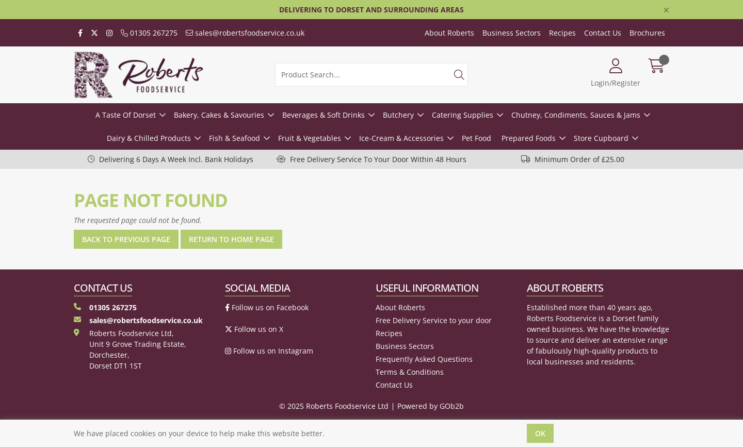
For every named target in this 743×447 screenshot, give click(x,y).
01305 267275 (149, 33)
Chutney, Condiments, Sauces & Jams (575, 115)
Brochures (647, 33)
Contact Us (602, 33)
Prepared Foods (529, 138)
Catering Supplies (462, 115)
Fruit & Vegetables (309, 138)
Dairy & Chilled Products (149, 138)
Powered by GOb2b (430, 406)
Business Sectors (511, 33)
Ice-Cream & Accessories (401, 138)
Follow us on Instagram (269, 351)
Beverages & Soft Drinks (323, 115)
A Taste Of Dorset (125, 115)
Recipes (562, 33)
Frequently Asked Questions (424, 359)
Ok (540, 433)
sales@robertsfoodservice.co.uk (245, 33)
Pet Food (476, 138)
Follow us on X (254, 329)
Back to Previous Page (126, 239)
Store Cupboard (601, 138)
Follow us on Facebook (267, 307)
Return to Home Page (231, 239)
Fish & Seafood (234, 138)
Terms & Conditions (410, 372)
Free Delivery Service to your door (434, 320)
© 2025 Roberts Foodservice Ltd (334, 406)
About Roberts (449, 33)
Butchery (398, 115)
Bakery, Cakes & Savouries (219, 115)
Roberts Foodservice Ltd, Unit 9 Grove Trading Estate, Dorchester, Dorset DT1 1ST (130, 349)
